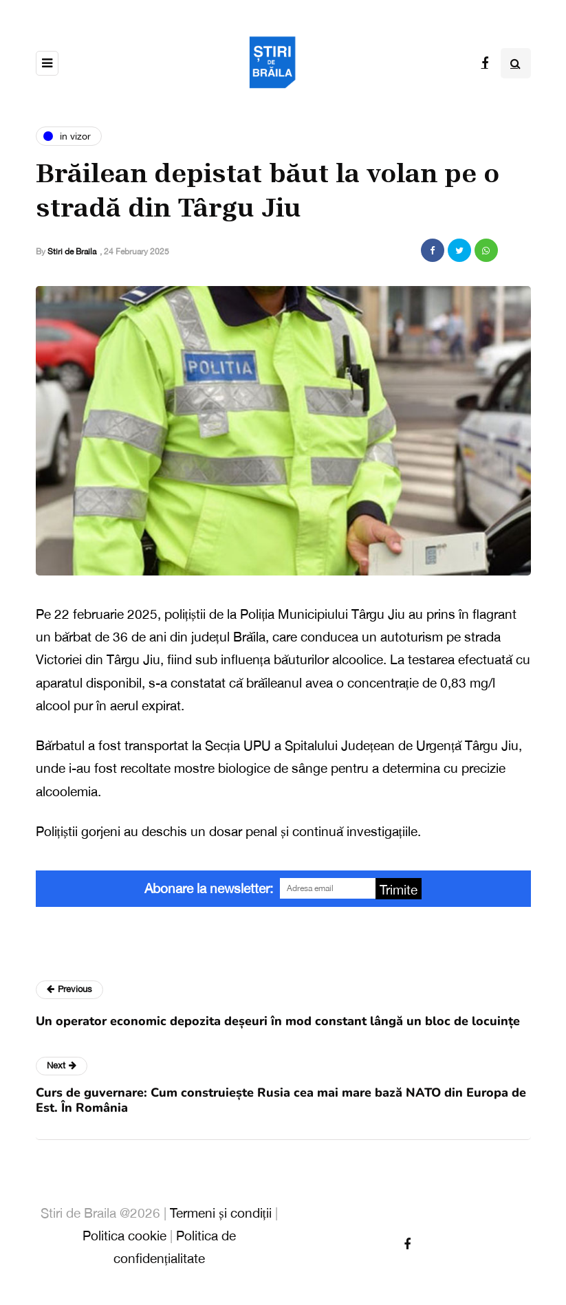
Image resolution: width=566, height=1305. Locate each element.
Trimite (398, 889)
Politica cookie (124, 1235)
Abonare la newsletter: (208, 888)
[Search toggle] (516, 63)
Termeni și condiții (221, 1212)
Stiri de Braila (71, 251)
